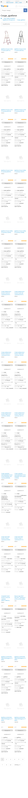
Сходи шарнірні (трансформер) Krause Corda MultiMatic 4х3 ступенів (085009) (6, 476)
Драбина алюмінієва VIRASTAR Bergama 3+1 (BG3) (20, 658)
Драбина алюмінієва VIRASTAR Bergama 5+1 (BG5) (20, 719)
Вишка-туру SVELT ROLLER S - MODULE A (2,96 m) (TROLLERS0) (20, 597)
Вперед (17, 764)
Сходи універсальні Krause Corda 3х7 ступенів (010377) (6, 293)
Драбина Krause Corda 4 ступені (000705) (20, 49)
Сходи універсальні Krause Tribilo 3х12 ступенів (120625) (6, 414)
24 (10, 764)
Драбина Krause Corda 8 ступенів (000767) (7, 171)
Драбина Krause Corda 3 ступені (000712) (7, 49)
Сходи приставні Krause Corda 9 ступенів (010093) (5, 538)
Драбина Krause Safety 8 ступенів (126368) (20, 231)
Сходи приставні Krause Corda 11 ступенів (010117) (19, 538)
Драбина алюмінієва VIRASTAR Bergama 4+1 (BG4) (7, 719)
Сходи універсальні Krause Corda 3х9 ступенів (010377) (19, 293)
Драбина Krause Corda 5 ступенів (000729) (7, 110)
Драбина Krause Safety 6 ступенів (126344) (7, 231)
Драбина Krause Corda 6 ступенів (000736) (20, 110)
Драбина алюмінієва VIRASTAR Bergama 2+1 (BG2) (7, 658)
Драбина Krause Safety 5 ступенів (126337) (20, 171)
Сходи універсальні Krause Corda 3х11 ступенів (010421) (6, 353)
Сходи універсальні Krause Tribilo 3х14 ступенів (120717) (19, 414)
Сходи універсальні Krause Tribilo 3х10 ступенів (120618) (19, 353)
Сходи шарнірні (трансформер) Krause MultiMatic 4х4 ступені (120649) (20, 476)
